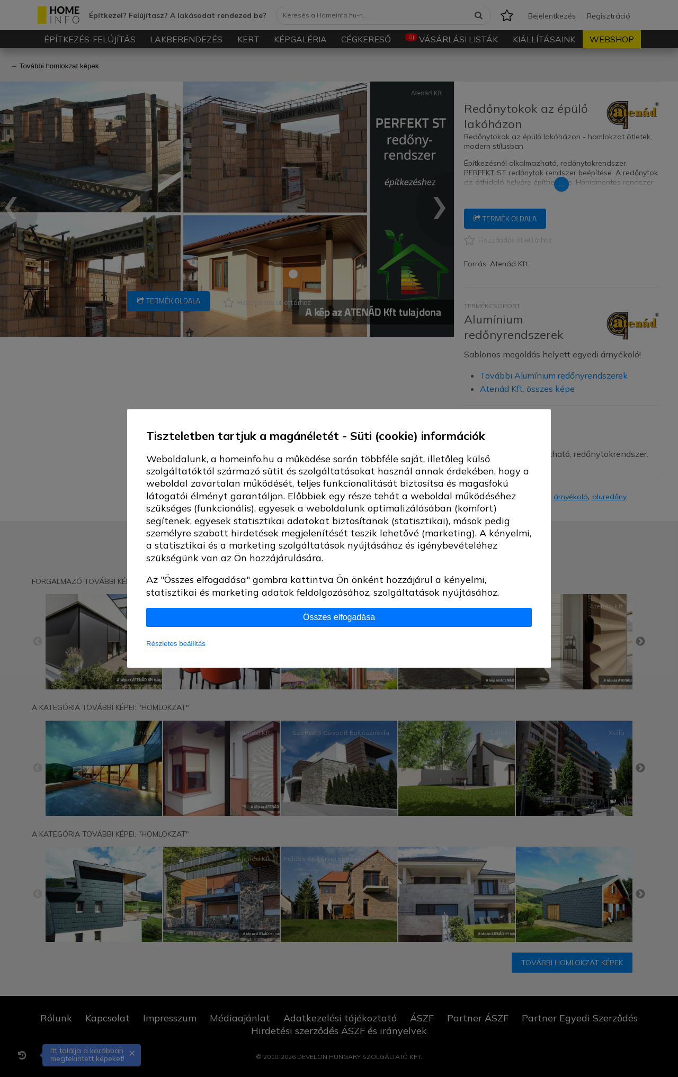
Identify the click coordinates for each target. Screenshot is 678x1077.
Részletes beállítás (176, 644)
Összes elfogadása (339, 617)
